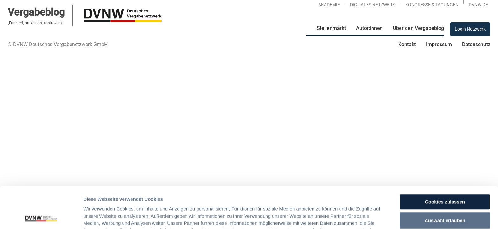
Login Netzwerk (470, 28)
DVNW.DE (478, 4)
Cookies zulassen (445, 160)
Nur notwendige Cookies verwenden (445, 200)
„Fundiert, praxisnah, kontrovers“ (35, 23)
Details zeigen (335, 216)
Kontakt (407, 44)
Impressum (439, 44)
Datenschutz (476, 44)
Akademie (329, 4)
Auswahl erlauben (445, 179)
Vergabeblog (36, 12)
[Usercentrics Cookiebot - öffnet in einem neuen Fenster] (41, 216)
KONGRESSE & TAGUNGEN (432, 4)
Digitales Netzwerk (372, 4)
